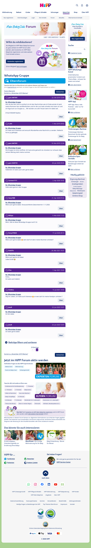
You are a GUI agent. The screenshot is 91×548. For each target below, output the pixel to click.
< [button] (32, 350)
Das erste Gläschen (24, 393)
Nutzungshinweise (31, 501)
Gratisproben (77, 184)
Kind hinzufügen (22, 18)
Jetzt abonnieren (75, 85)
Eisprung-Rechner (77, 179)
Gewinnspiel (77, 193)
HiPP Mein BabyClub (37, 495)
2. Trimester (8, 390)
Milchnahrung (19, 366)
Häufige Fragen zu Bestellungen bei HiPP (28, 504)
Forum (52, 18)
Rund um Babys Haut (11, 370)
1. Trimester (30, 386)
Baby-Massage (77, 189)
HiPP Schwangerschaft (18, 492)
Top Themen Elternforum (50, 504)
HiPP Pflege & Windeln (34, 492)
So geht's (62, 37)
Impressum (64, 504)
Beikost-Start (8, 366)
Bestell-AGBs (62, 501)
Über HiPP (57, 495)
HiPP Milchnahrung (49, 492)
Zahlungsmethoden (75, 501)
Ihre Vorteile (42, 18)
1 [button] (34, 350)
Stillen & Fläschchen (10, 393)
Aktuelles (61, 18)
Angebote (48, 495)
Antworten (60, 92)
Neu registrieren (8, 18)
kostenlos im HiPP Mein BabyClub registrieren (39, 412)
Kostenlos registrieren (15, 61)
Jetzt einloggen (22, 66)
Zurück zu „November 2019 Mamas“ (16, 93)
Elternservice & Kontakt (75, 18)
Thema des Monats (10, 403)
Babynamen (27, 390)
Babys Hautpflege (10, 396)
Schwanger (75, 182)
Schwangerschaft (24, 370)
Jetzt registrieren (53, 37)
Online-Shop (77, 196)
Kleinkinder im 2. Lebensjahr (32, 400)
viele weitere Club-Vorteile (35, 414)
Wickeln (82, 181)
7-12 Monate (18, 400)
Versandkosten (51, 501)
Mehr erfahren (75, 112)
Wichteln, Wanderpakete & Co (51, 403)
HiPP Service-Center (64, 462)
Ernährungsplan (77, 186)
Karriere (42, 501)
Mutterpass (81, 191)
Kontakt (72, 504)
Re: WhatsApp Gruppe (13, 102)
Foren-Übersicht (9, 91)
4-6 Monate (8, 400)
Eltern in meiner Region (25, 403)
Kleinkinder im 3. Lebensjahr (51, 400)
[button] (77, 5)
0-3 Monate (21, 396)
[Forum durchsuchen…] (77, 49)
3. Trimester (18, 390)
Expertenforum (12, 87)
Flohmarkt (37, 403)
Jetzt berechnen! (75, 140)
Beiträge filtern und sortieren (22, 342)
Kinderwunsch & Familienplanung (14, 386)
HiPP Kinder (75, 492)
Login (33, 18)
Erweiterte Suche (76, 53)
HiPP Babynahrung (63, 492)
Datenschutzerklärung (16, 501)
